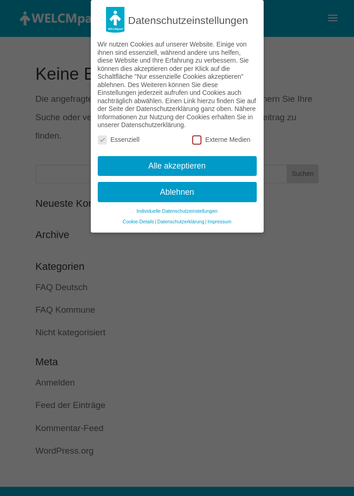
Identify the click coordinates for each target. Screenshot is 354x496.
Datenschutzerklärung (180, 219)
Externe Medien (221, 136)
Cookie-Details (138, 219)
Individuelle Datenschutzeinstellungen (177, 208)
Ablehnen (177, 188)
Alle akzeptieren (177, 162)
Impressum (219, 219)
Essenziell (119, 136)
